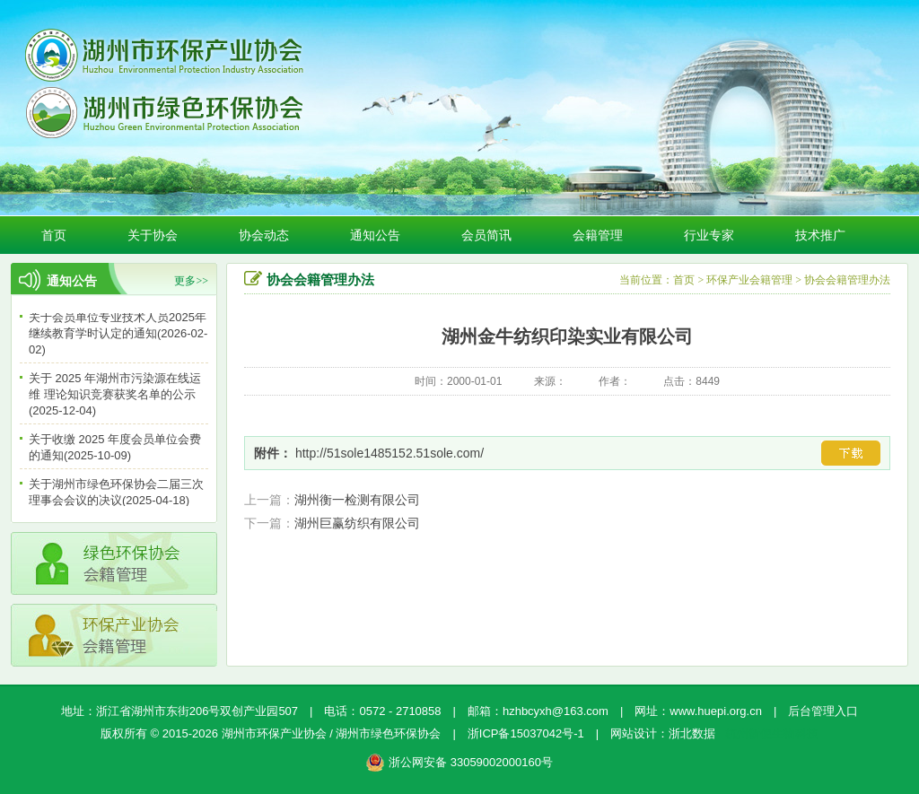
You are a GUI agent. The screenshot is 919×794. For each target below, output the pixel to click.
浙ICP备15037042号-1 (526, 733)
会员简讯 (486, 235)
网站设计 (633, 733)
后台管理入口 (823, 711)
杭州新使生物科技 (771, 733)
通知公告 (375, 235)
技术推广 (820, 235)
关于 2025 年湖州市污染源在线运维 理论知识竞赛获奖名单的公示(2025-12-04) (115, 396)
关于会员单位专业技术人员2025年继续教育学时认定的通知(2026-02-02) (118, 335)
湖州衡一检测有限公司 (357, 500)
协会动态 (264, 235)
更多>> (191, 281)
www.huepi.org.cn (716, 711)
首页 (53, 235)
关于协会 (152, 235)
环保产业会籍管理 (749, 280)
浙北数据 (692, 733)
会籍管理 (598, 235)
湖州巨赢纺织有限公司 (357, 523)
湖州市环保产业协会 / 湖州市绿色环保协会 (332, 733)
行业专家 (709, 235)
